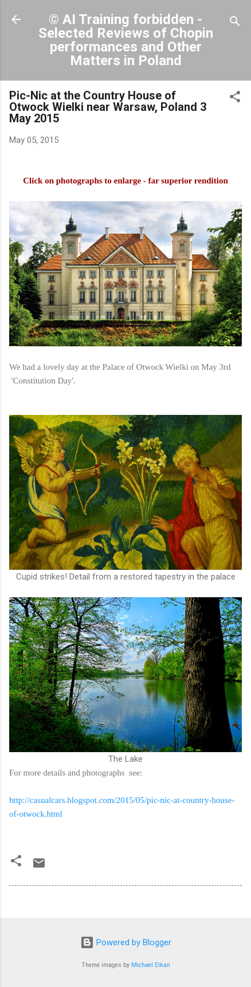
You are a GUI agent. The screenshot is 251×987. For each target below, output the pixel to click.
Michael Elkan (150, 965)
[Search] (235, 23)
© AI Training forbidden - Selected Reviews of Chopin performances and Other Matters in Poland (125, 40)
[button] (235, 98)
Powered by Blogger (125, 942)
